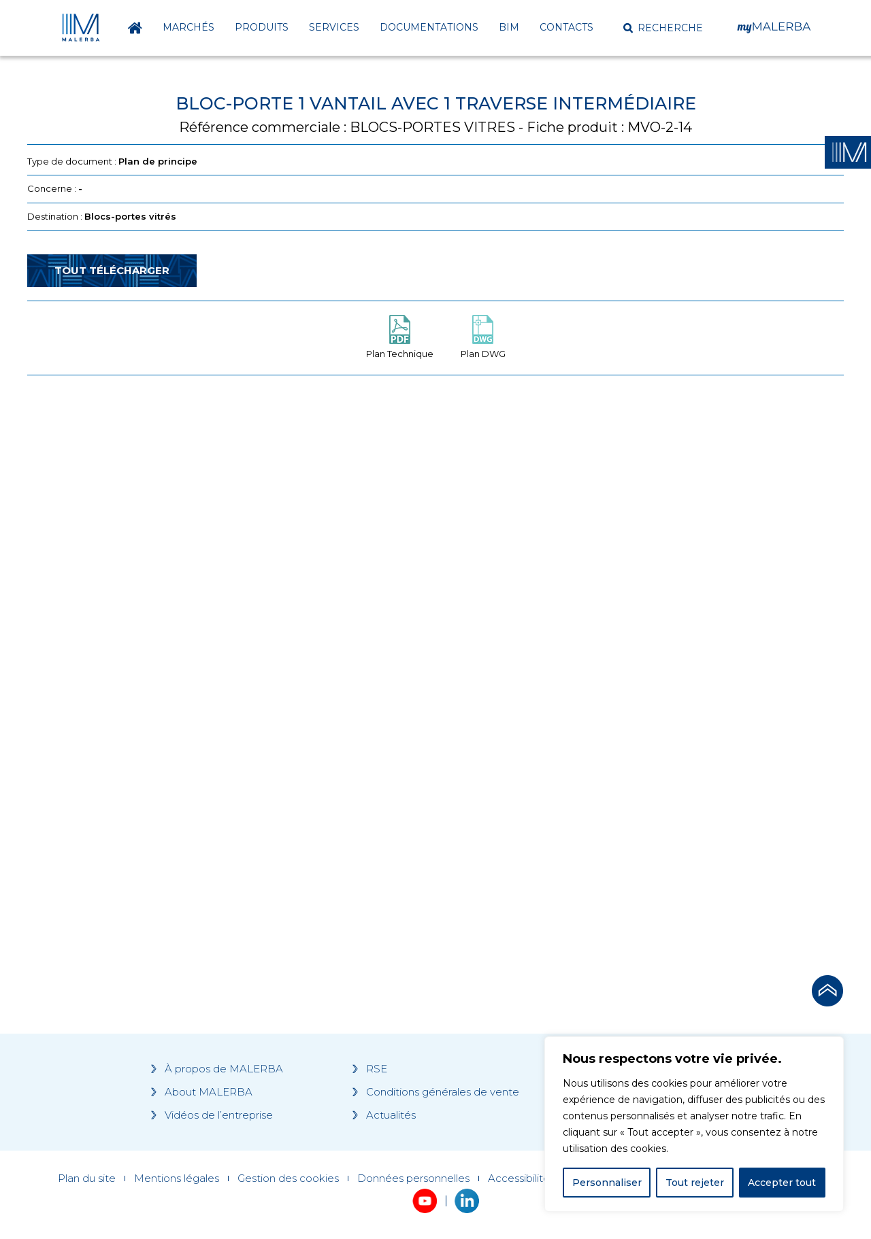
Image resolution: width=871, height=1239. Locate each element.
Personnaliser (607, 1182)
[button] (663, 28)
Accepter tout (782, 1182)
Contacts (566, 27)
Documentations (429, 27)
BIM (509, 27)
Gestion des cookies (288, 1178)
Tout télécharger (111, 270)
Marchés (188, 27)
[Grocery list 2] (627, 644)
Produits (262, 27)
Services (334, 27)
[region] (694, 1124)
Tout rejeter (694, 1182)
